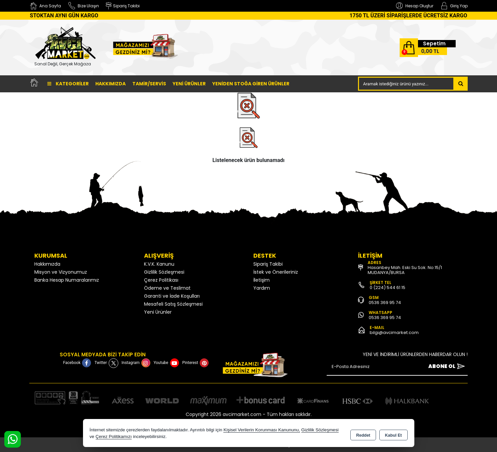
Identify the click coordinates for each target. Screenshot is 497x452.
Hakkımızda (110, 83)
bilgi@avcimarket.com (394, 332)
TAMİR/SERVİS (149, 83)
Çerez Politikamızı (114, 436)
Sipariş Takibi (268, 264)
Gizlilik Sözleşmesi (164, 272)
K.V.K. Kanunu (159, 264)
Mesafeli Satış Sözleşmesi (173, 304)
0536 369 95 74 (385, 302)
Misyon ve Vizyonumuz (60, 272)
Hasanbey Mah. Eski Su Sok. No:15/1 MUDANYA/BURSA (405, 270)
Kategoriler (68, 83)
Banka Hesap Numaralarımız (66, 280)
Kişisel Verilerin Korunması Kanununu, (261, 430)
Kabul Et (393, 434)
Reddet (363, 434)
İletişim (261, 280)
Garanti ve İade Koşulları (172, 296)
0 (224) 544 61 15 (387, 287)
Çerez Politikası (161, 280)
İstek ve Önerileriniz (275, 272)
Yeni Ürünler (158, 312)
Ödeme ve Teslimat (167, 288)
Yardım (261, 288)
